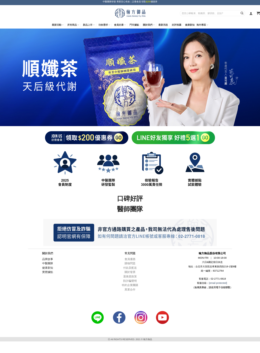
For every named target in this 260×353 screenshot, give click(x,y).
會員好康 (120, 25)
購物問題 (130, 263)
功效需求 (104, 25)
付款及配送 (130, 267)
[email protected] (218, 283)
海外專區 (202, 25)
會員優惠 (130, 259)
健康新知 (190, 24)
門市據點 (134, 24)
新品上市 (89, 25)
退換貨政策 (130, 276)
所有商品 (73, 25)
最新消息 (163, 24)
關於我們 (149, 25)
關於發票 (130, 272)
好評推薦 (176, 24)
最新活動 (58, 25)
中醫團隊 (47, 263)
